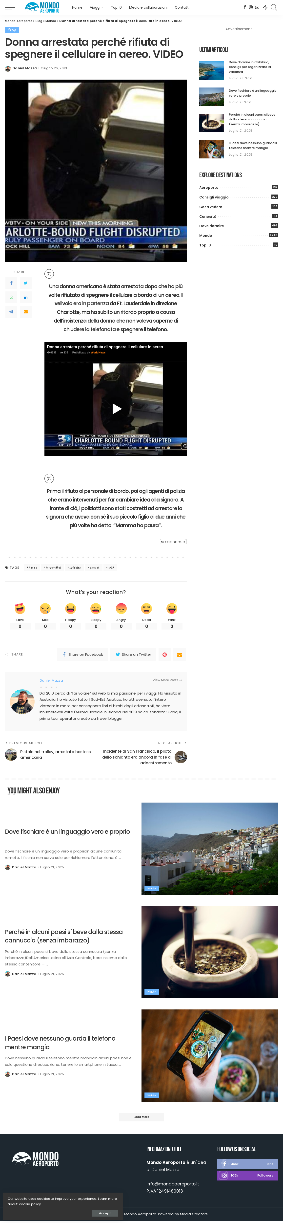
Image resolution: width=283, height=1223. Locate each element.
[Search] (274, 7)
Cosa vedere (210, 206)
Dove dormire (211, 225)
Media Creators (194, 1216)
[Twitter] (26, 283)
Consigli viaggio (214, 197)
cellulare (75, 567)
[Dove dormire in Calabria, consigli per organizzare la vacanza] (211, 70)
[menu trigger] (12, 7)
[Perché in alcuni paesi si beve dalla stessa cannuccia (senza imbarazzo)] (211, 123)
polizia (95, 567)
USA (111, 567)
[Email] (26, 312)
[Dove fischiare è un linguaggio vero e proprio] (211, 96)
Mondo (50, 21)
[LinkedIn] (26, 297)
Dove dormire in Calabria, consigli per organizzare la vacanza (250, 67)
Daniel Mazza (25, 68)
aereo (33, 567)
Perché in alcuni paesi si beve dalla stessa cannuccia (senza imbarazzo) (252, 119)
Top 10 (205, 245)
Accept (59, 1212)
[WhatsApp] (11, 297)
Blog (39, 21)
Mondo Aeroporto (18, 21)
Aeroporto (209, 187)
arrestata (53, 567)
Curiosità (207, 216)
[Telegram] (11, 312)
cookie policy (19, 1203)
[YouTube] (257, 7)
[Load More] (141, 1118)
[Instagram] (251, 7)
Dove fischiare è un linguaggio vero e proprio (64, 837)
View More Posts (167, 680)
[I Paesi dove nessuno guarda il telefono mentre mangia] (211, 149)
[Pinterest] (165, 655)
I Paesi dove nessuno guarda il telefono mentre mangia (253, 145)
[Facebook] (245, 7)
